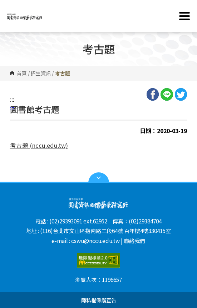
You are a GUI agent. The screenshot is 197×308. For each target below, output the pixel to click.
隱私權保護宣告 (98, 300)
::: (12, 99)
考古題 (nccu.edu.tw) (39, 145)
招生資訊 (41, 73)
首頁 (22, 73)
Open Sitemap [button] (98, 177)
